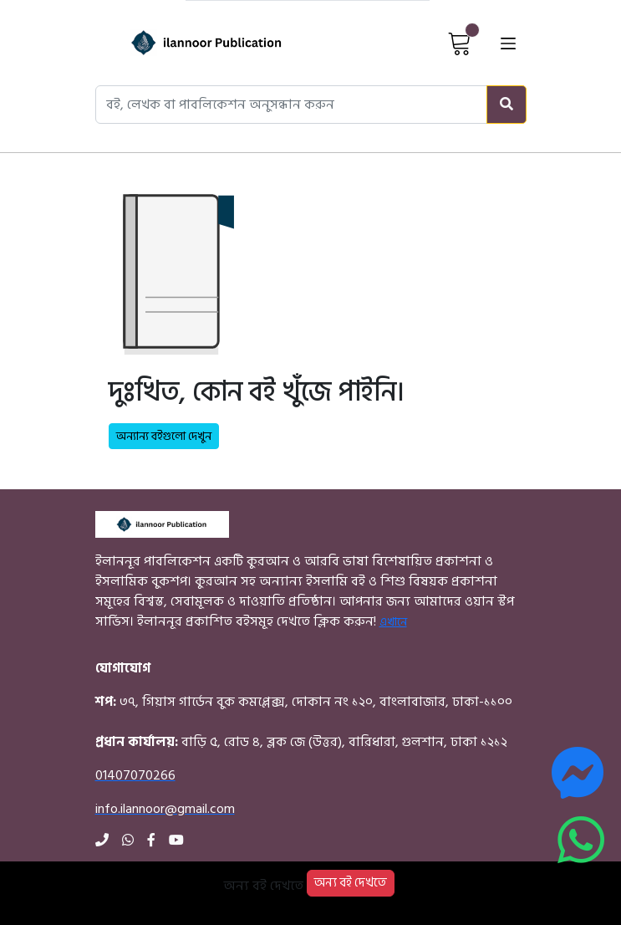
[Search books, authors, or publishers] (291, 104)
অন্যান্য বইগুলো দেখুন (163, 436)
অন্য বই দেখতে (350, 882)
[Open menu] (508, 42)
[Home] (185, 42)
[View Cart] (459, 42)
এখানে (393, 622)
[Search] (506, 104)
